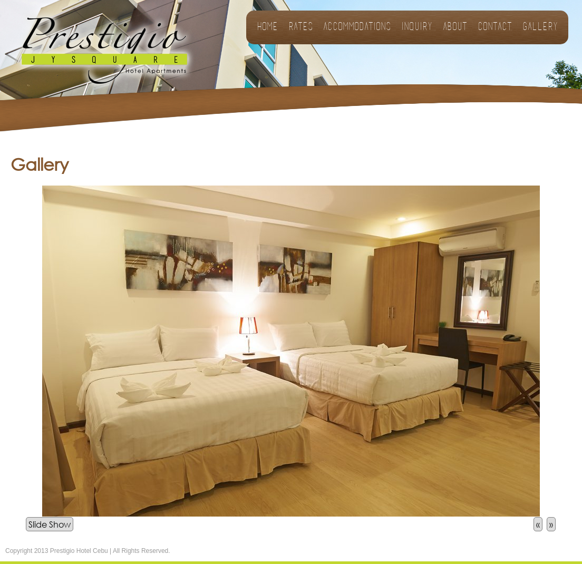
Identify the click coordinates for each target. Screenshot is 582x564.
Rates (300, 27)
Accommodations (357, 27)
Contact (495, 27)
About (455, 27)
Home (267, 27)
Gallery (540, 27)
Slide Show (49, 524)
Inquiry (416, 27)
